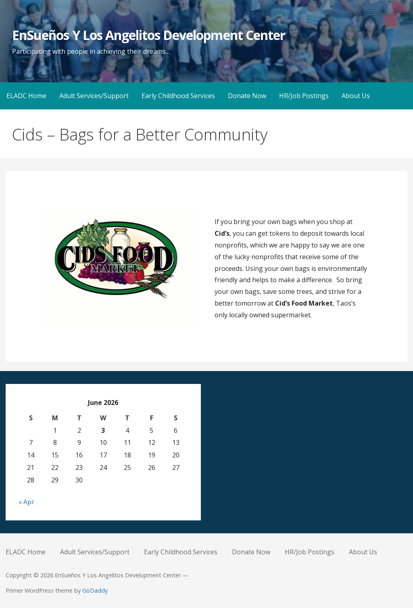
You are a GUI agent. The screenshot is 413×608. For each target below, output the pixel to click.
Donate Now (247, 95)
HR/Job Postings (304, 95)
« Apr (26, 501)
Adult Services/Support (94, 95)
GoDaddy (95, 590)
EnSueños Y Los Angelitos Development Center (148, 35)
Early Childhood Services (178, 95)
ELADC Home (26, 95)
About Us (356, 95)
